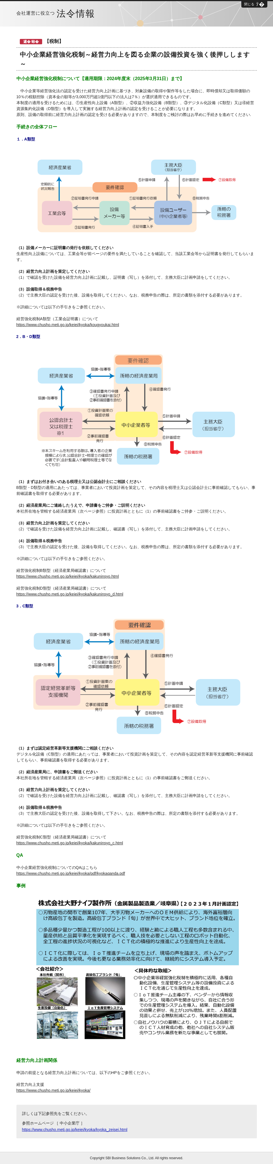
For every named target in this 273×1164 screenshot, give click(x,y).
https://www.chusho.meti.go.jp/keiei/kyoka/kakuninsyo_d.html (69, 594)
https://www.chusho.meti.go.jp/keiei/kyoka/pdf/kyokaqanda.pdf (70, 873)
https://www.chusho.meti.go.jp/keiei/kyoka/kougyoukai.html (67, 324)
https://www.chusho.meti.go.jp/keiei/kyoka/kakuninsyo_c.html (69, 843)
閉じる (249, 4)
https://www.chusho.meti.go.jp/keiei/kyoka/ (53, 1090)
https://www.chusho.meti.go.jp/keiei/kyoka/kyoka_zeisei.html (75, 1129)
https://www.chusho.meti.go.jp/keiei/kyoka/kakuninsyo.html (67, 576)
